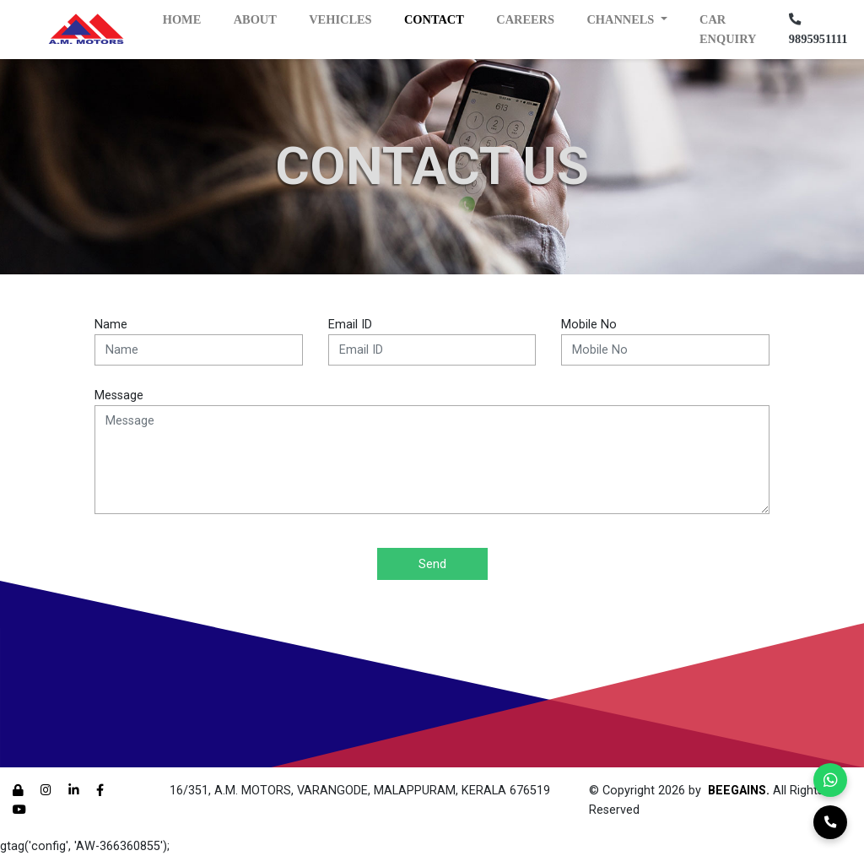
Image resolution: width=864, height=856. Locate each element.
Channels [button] (621, 19)
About (255, 19)
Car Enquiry (727, 29)
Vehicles (340, 19)
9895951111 (818, 30)
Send (432, 564)
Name (110, 324)
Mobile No (589, 324)
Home (182, 19)
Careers (525, 19)
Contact (434, 19)
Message (118, 395)
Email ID (350, 324)
